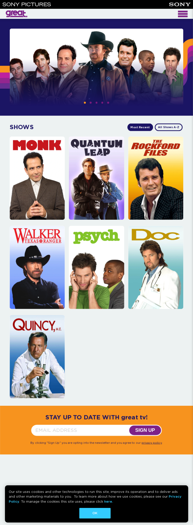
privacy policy (151, 442)
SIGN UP (145, 430)
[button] (85, 103)
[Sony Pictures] (27, 4)
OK (94, 513)
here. (108, 501)
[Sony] (179, 4)
